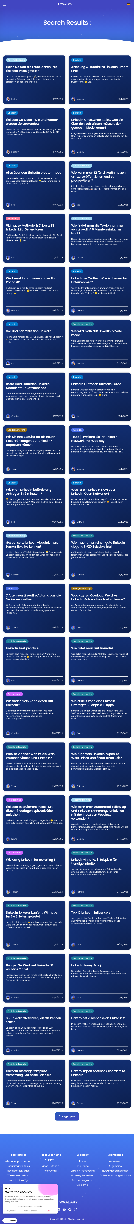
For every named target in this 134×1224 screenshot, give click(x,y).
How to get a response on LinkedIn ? (97, 1018)
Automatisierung (16, 59)
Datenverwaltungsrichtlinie (115, 1175)
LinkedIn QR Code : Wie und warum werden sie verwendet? (32, 122)
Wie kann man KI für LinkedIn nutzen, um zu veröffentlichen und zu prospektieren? (98, 176)
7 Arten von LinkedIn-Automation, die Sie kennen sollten (33, 597)
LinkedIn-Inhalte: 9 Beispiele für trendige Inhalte (94, 861)
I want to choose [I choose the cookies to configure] (30, 1211)
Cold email (82, 1184)
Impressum (115, 1161)
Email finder (83, 1166)
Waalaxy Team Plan (82, 1175)
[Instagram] (75, 1210)
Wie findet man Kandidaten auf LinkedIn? (29, 703)
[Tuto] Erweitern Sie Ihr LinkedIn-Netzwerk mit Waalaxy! (95, 439)
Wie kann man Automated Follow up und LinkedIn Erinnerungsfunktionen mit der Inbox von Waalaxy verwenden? (98, 813)
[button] (67, 1116)
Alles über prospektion (18, 1161)
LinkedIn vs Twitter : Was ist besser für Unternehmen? (99, 280)
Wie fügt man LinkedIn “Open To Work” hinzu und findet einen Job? (96, 756)
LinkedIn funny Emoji (86, 965)
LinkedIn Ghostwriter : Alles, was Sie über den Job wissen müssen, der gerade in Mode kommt (97, 124)
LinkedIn (77, 59)
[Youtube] (64, 1210)
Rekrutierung (14, 694)
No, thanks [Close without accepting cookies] (11, 1211)
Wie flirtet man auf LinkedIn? (92, 648)
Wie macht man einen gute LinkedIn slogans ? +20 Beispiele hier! (98, 544)
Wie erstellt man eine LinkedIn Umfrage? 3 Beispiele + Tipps (93, 703)
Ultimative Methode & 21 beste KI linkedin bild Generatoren (30, 227)
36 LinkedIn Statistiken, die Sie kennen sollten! (33, 1020)
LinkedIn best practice (22, 648)
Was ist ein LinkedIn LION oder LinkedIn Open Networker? (93, 492)
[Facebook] (69, 1210)
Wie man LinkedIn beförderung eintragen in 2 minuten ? (29, 492)
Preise (82, 1161)
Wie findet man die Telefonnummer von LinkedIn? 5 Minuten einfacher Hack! (97, 229)
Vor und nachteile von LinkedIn (28, 331)
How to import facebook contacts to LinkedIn (98, 1073)
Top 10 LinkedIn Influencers (90, 912)
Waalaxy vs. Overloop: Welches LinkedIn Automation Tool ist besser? (98, 597)
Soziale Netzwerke (82, 324)
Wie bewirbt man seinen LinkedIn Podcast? (30, 280)
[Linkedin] (58, 1210)
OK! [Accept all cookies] (48, 1211)
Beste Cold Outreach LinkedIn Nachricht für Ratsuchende (27, 386)
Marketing (13, 218)
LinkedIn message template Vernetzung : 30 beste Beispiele (28, 1073)
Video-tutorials (50, 1166)
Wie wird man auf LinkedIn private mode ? (96, 333)
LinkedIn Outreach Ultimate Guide (96, 384)
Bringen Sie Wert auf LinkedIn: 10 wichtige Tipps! (29, 967)
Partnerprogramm (82, 1180)
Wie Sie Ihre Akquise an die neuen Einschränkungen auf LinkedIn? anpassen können (30, 441)
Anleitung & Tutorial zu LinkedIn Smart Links (99, 69)
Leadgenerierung (16, 429)
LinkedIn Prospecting (83, 1170)
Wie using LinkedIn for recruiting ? (30, 859)
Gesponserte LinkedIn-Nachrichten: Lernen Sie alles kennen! (32, 544)
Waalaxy (77, 429)
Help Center (50, 1170)
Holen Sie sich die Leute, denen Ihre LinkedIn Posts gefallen (31, 69)
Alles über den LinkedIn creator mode (33, 172)
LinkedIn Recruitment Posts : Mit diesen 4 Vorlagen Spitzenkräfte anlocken (29, 811)
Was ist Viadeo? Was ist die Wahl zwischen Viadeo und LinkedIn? (30, 756)
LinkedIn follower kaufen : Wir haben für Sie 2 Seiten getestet (32, 914)
